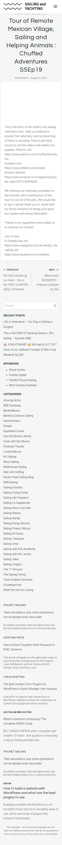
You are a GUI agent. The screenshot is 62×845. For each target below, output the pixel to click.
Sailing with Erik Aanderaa (19, 549)
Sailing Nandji (11, 518)
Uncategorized (12, 584)
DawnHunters (11, 420)
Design (7, 426)
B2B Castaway (12, 405)
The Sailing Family (14, 574)
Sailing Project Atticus (16, 528)
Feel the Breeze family (17, 436)
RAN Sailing (10, 482)
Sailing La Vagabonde (16, 502)
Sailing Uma (10, 543)
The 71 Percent (12, 569)
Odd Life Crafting (13, 472)
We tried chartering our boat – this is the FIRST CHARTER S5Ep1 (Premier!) (15, 279)
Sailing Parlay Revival (16, 523)
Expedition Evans (13, 431)
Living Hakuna (12, 451)
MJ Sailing (9, 456)
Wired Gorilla (17, 370)
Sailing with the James (17, 554)
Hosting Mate (13, 637)
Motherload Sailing (15, 467)
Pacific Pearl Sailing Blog (31, 14)
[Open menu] (55, 6)
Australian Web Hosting (17, 712)
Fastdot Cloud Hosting (22, 380)
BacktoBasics (11, 410)
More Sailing (11, 461)
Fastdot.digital (17, 375)
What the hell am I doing (18, 590)
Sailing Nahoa (11, 513)
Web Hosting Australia (23, 385)
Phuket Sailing (14, 605)
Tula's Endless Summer (18, 579)
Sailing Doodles (12, 487)
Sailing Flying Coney (15, 492)
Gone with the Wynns (16, 441)
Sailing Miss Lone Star (17, 508)
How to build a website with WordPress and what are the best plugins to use (29, 793)
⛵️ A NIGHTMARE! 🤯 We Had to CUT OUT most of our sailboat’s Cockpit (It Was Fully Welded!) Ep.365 (30, 349)
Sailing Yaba (10, 559)
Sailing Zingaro (12, 564)
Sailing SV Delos (13, 533)
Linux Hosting (14, 676)
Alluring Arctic (12, 400)
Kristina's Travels (13, 446)
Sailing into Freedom (16, 497)
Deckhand (23, 78)
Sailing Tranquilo (13, 538)
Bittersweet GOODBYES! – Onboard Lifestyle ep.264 (46, 279)
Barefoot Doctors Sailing (18, 415)
